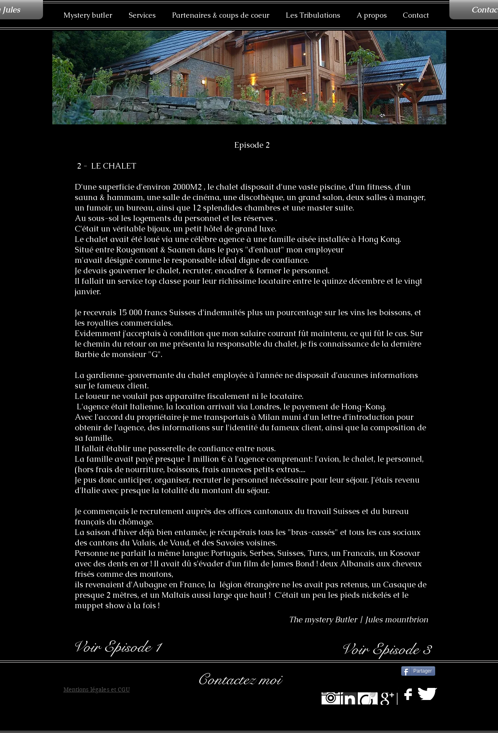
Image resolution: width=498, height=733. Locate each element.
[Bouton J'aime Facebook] (379, 670)
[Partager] (418, 671)
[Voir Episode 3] (385, 649)
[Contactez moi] (250, 679)
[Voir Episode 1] (116, 647)
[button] (142, 15)
